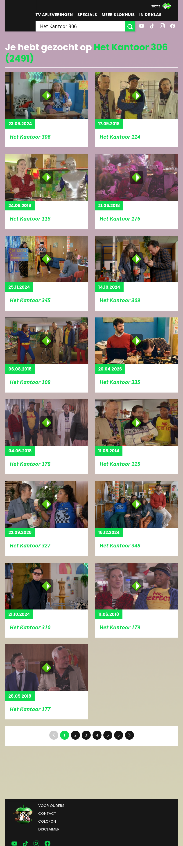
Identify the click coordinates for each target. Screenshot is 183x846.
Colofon (47, 821)
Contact (47, 813)
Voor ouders (51, 805)
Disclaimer (48, 829)
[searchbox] (80, 26)
